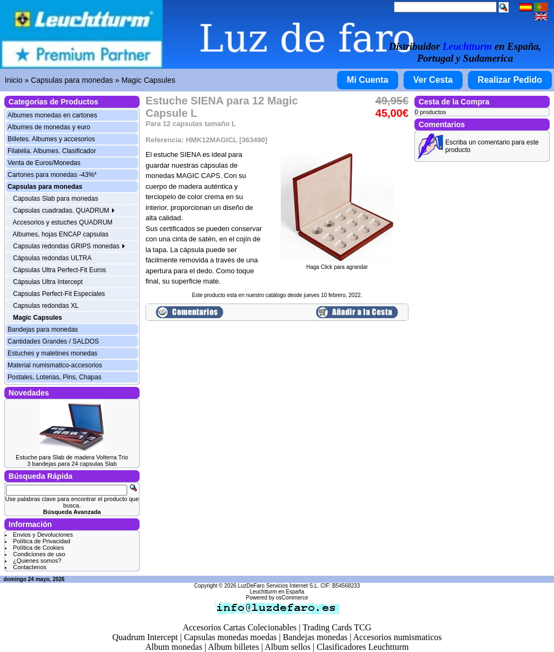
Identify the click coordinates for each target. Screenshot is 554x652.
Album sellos (288, 646)
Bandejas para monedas (43, 329)
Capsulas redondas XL (45, 305)
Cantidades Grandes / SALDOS (53, 341)
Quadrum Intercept (144, 637)
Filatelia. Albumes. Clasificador (52, 151)
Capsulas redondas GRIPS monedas (69, 246)
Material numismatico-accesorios (55, 365)
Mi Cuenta (367, 79)
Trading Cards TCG (336, 627)
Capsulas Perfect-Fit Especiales (59, 294)
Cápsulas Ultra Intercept (48, 282)
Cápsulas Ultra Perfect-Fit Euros (59, 270)
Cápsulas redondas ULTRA (52, 258)
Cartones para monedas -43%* (52, 175)
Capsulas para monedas (72, 80)
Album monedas (174, 646)
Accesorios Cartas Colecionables (240, 627)
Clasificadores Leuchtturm (362, 646)
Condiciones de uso (39, 554)
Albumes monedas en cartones (52, 115)
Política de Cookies (38, 547)
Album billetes (233, 646)
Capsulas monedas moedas (230, 637)
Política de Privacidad (41, 541)
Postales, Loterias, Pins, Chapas (54, 377)
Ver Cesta (433, 79)
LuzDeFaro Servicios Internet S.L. (278, 586)
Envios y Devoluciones (43, 534)
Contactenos (30, 567)
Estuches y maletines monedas (52, 353)
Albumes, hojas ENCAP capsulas (60, 234)
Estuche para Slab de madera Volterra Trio (72, 457)
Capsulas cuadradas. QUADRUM (64, 210)
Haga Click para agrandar (337, 264)
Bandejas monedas (315, 637)
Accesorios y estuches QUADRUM (62, 222)
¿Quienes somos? (37, 560)
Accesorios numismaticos (397, 637)
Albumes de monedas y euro (49, 127)
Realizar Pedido (510, 79)
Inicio (14, 80)
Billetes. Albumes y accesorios (51, 139)
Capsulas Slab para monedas (55, 198)
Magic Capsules (148, 80)
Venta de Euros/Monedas (44, 163)
